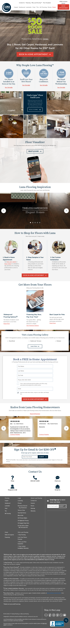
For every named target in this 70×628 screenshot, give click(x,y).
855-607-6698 (11, 262)
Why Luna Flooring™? (36, 2)
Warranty (33, 511)
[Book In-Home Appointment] (35, 54)
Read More (7, 324)
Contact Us (22, 2)
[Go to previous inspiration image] (3, 210)
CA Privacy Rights (22, 518)
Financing (28, 2)
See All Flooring (35, 110)
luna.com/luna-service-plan (54, 593)
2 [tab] (32, 222)
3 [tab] (35, 222)
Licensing (20, 500)
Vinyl (33, 7)
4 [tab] (37, 222)
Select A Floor (35, 151)
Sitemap (33, 508)
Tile (37, 7)
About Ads (20, 515)
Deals (54, 7)
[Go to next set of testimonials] (66, 428)
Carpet (16, 7)
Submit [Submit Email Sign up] (62, 506)
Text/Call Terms (22, 513)
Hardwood (22, 7)
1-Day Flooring (22, 534)
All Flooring (43, 7)
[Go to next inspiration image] (66, 210)
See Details (9, 87)
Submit (43, 457)
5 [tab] (39, 222)
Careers (33, 503)
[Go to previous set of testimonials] (3, 428)
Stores (50, 7)
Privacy (20, 503)
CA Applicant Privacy (23, 520)
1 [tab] (30, 222)
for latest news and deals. (57, 501)
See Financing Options (32, 325)
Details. (46, 39)
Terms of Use (21, 510)
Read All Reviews (35, 414)
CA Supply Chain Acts (23, 523)
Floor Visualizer (47, 2)
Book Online (7, 264)
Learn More (35, 346)
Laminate (28, 7)
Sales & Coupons (9, 534)
